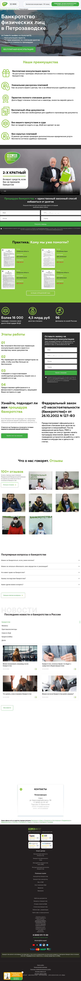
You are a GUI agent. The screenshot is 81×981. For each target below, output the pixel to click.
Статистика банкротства (40, 907)
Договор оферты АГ (40, 971)
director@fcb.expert (40, 940)
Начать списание (60, 373)
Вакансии (40, 888)
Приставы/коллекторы (9, 629)
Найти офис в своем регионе (40, 912)
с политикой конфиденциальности (54, 229)
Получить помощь (40, 224)
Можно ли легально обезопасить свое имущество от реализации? (24, 566)
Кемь (41, 820)
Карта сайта (40, 965)
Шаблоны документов (40, 898)
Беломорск (34, 820)
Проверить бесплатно (16, 978)
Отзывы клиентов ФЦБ (40, 904)
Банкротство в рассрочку (40, 879)
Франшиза (40, 890)
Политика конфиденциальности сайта (40, 969)
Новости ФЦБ (6, 633)
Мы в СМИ (41, 882)
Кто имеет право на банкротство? (13, 572)
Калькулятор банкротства (40, 876)
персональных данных (42, 228)
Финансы (5, 626)
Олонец (15, 822)
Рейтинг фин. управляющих (40, 909)
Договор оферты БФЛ (41, 973)
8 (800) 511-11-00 (40, 935)
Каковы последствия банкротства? (13, 578)
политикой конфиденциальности (40, 924)
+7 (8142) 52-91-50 (40, 802)
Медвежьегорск (6, 822)
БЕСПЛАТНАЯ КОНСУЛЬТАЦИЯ (18, 49)
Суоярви (50, 822)
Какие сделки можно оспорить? (12, 584)
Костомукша (56, 820)
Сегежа (35, 822)
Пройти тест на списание (14, 435)
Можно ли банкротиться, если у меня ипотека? (17, 560)
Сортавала (42, 822)
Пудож (30, 822)
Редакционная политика (40, 967)
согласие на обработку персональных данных (40, 921)
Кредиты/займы (7, 637)
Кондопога (47, 820)
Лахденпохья (66, 820)
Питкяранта (22, 822)
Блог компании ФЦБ (40, 885)
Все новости (7, 708)
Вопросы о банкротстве (40, 901)
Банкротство (6, 622)
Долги (4, 640)
